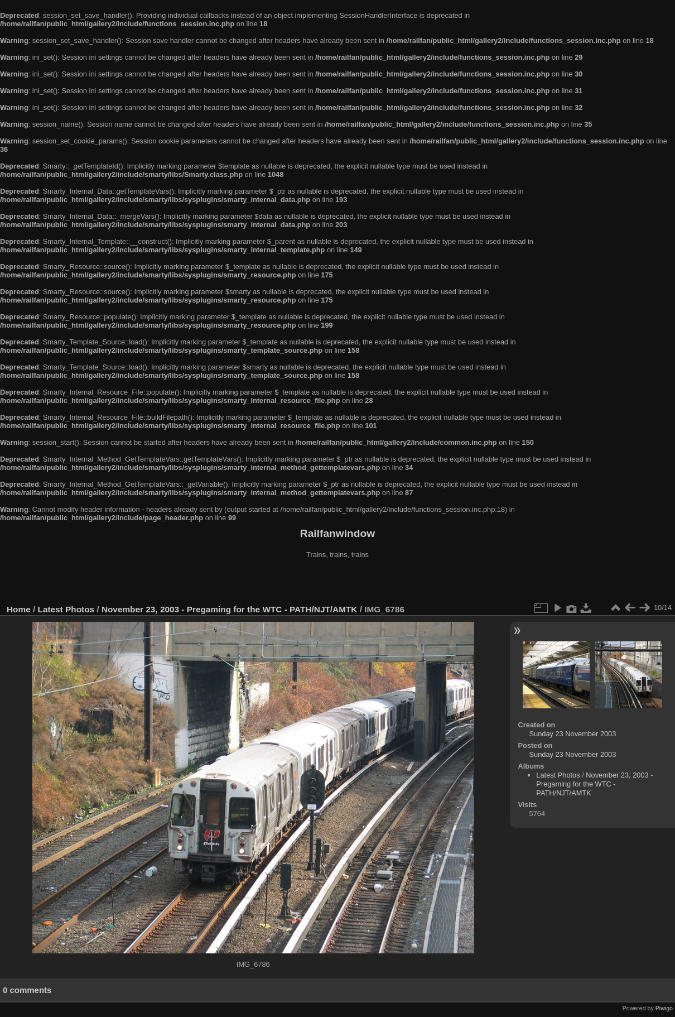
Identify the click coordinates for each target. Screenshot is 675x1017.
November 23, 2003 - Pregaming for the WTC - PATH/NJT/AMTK (230, 609)
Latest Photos (66, 609)
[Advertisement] (337, 582)
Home (19, 609)
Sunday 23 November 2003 (572, 734)
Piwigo (664, 1008)
